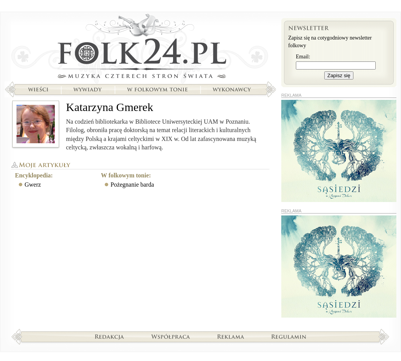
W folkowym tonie (157, 89)
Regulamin (288, 336)
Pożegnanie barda (132, 184)
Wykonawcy (232, 89)
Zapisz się (338, 75)
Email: (303, 57)
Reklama (230, 336)
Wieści (38, 89)
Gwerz (33, 184)
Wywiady (87, 89)
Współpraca (170, 336)
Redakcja (109, 336)
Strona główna (140, 48)
